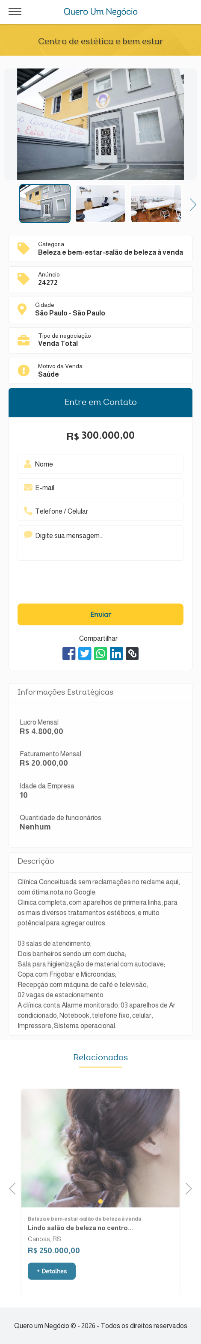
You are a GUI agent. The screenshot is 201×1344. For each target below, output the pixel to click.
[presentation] (87, 584)
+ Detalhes (52, 1284)
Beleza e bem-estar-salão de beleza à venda (84, 1231)
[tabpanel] (100, 1159)
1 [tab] (100, 1212)
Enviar (100, 615)
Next (190, 203)
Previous (15, 1187)
